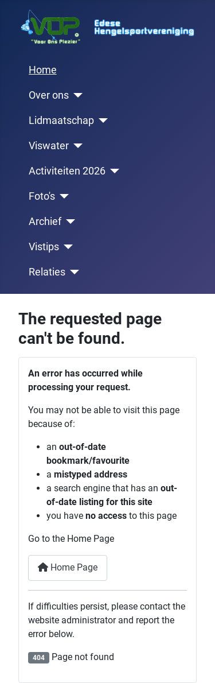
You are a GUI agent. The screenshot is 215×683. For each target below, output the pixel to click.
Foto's (42, 196)
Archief (45, 221)
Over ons (49, 95)
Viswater (49, 146)
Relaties (47, 272)
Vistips (44, 247)
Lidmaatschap (61, 120)
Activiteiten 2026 (67, 171)
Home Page (67, 567)
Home (43, 70)
